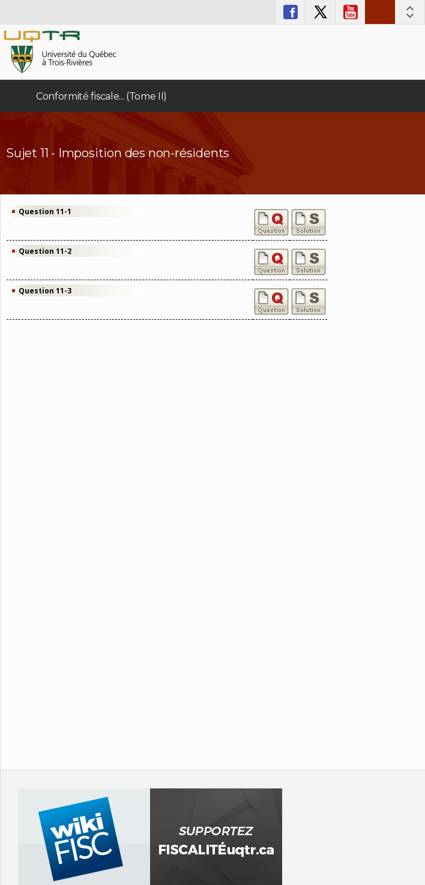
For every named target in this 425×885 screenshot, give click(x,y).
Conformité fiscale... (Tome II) (101, 96)
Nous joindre (380, 12)
